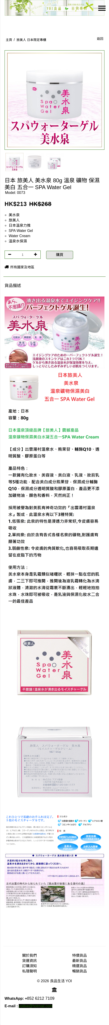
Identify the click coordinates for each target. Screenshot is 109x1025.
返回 (100, 39)
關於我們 (29, 955)
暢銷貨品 (79, 971)
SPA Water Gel (21, 231)
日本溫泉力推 (20, 225)
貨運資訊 (29, 961)
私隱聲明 (29, 971)
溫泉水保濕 (18, 241)
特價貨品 (79, 955)
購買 (59, 255)
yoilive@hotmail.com (35, 1006)
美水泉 (14, 215)
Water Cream (19, 236)
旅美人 (14, 220)
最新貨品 (79, 961)
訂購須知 (29, 966)
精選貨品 (79, 966)
